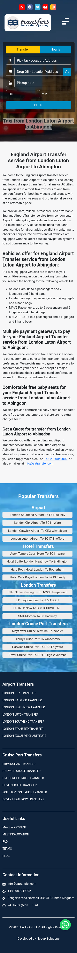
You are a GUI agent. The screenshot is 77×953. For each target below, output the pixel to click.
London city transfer (19, 693)
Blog (6, 855)
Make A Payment (14, 827)
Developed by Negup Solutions (38, 938)
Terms (7, 848)
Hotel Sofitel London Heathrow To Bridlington (37, 561)
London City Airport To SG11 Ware (37, 523)
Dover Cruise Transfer (19, 785)
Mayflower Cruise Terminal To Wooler (37, 631)
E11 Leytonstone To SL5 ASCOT (37, 600)
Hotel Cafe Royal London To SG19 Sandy (37, 577)
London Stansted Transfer (23, 728)
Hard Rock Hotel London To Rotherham (37, 569)
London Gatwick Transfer (22, 700)
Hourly (55, 49)
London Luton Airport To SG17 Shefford (37, 538)
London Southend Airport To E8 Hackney (37, 515)
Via (67, 72)
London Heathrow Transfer (23, 707)
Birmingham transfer (18, 763)
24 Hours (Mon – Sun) (23, 905)
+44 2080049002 (55, 459)
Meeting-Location (15, 834)
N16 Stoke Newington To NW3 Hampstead (37, 592)
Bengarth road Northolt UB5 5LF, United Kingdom (41, 898)
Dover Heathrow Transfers (23, 799)
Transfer (23, 49)
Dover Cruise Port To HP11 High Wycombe (37, 655)
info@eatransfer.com (39, 463)
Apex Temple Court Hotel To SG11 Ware (37, 554)
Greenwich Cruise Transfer (23, 778)
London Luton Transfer (20, 714)
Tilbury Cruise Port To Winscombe (37, 639)
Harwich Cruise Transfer (21, 771)
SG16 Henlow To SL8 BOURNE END (38, 608)
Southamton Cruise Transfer (24, 792)
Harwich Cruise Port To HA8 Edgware (37, 647)
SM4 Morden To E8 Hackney (37, 616)
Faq (5, 841)
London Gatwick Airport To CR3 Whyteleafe (37, 531)
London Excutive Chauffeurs (24, 735)
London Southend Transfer (23, 721)
